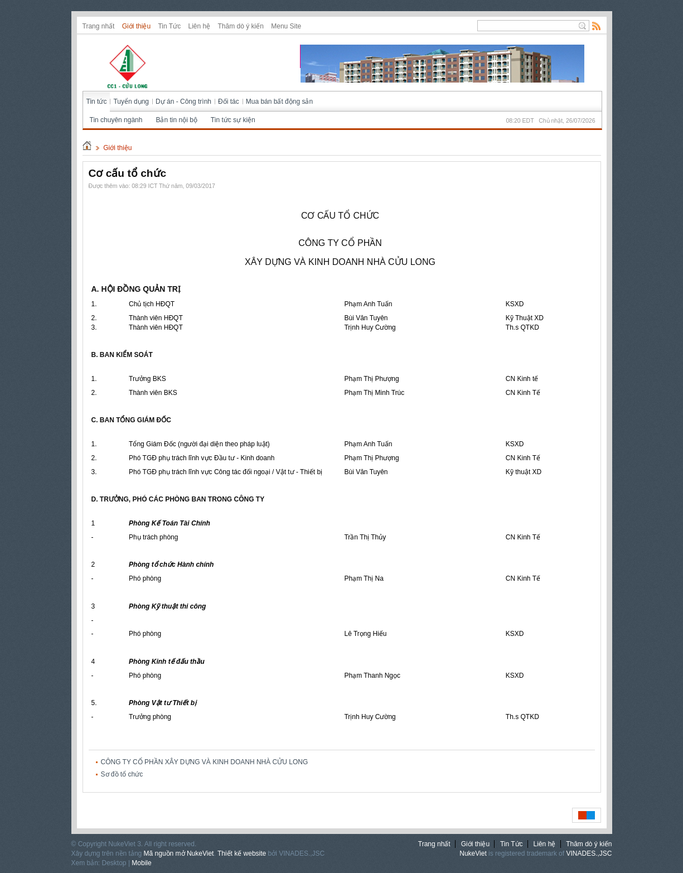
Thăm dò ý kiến (241, 26)
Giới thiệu (136, 26)
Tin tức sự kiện (233, 120)
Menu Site (286, 26)
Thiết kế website (241, 853)
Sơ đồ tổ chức (122, 774)
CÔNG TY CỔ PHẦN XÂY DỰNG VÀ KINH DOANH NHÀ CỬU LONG (204, 762)
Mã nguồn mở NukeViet (179, 853)
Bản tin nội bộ (176, 120)
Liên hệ (199, 26)
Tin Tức (169, 26)
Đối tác (228, 101)
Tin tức (96, 101)
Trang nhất (99, 26)
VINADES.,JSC (589, 853)
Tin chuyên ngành (116, 120)
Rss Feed (596, 25)
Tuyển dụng (131, 101)
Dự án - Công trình (183, 101)
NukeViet (472, 853)
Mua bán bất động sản (279, 101)
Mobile (141, 863)
